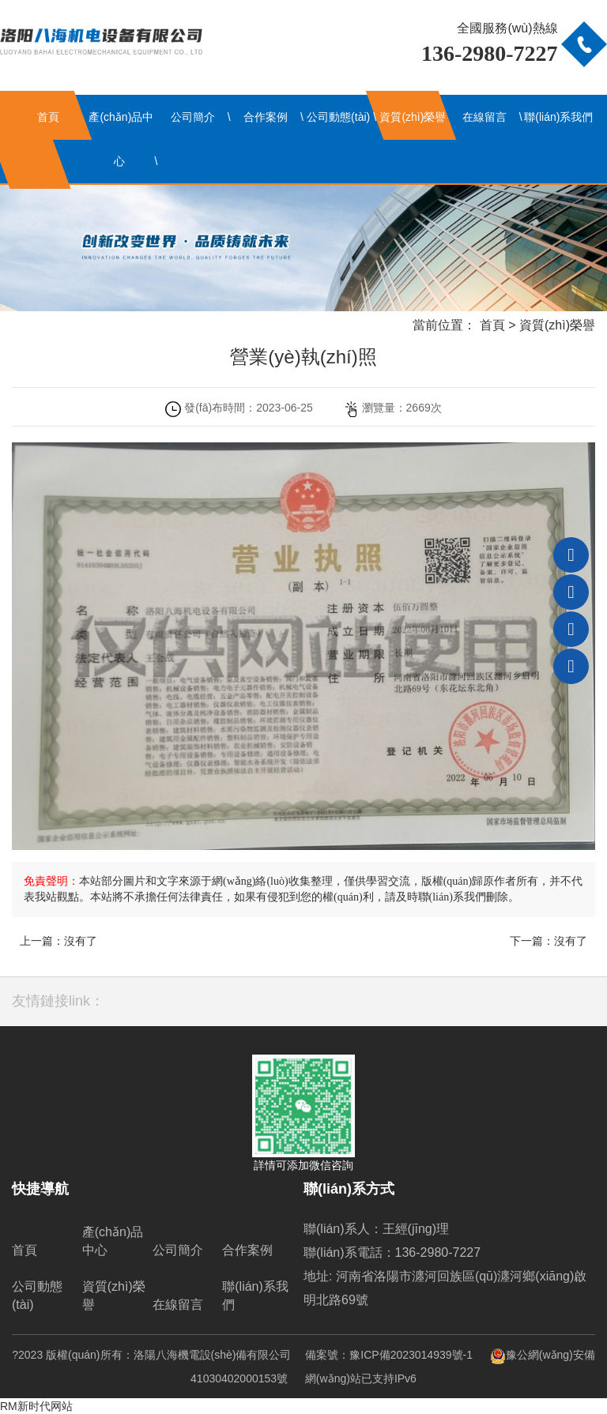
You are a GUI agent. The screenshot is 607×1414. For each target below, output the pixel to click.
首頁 (48, 117)
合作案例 (265, 117)
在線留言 (484, 117)
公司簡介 (193, 117)
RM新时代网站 (36, 1406)
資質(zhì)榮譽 (412, 117)
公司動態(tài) (338, 117)
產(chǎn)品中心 (121, 139)
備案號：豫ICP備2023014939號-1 (389, 1354)
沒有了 (80, 941)
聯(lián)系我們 (558, 117)
